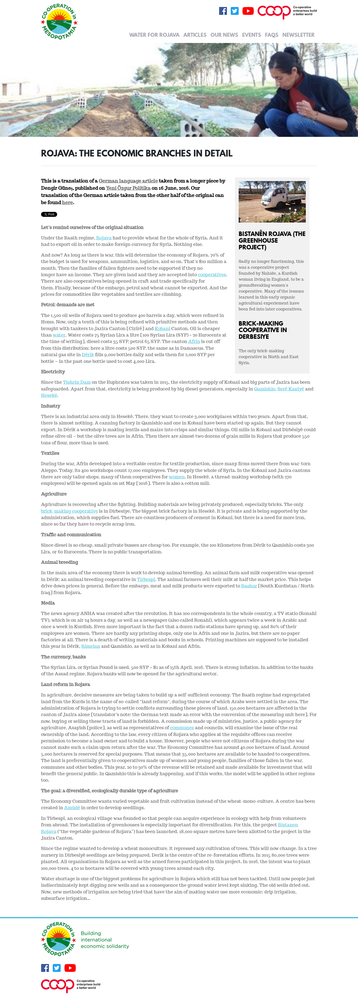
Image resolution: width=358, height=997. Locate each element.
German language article (128, 181)
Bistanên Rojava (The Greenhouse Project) (272, 240)
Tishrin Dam (77, 382)
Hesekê (49, 395)
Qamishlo (264, 389)
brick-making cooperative (69, 511)
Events (251, 34)
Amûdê (72, 807)
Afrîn (194, 341)
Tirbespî (146, 579)
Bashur (249, 586)
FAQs (271, 34)
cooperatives (212, 274)
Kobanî (162, 328)
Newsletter (298, 34)
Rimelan (90, 646)
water (59, 335)
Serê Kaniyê (290, 389)
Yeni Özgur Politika (128, 188)
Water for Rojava (154, 34)
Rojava (104, 238)
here (67, 202)
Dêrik (88, 354)
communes (182, 727)
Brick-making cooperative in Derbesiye (263, 330)
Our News (224, 34)
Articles (195, 34)
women (177, 477)
